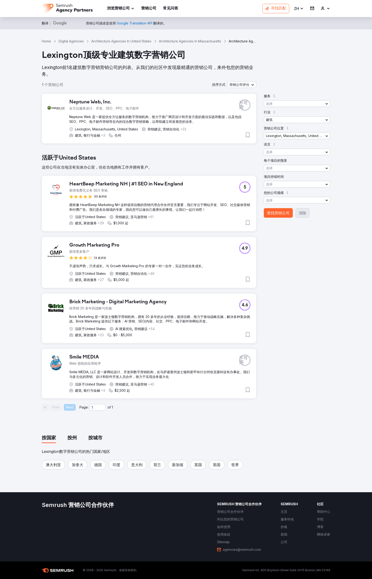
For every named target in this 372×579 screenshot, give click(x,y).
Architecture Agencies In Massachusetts (190, 41)
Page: (83, 407)
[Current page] (97, 407)
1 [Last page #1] (112, 407)
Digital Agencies (71, 41)
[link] (148, 9)
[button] (299, 8)
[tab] (49, 438)
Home (46, 41)
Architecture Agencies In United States (121, 41)
